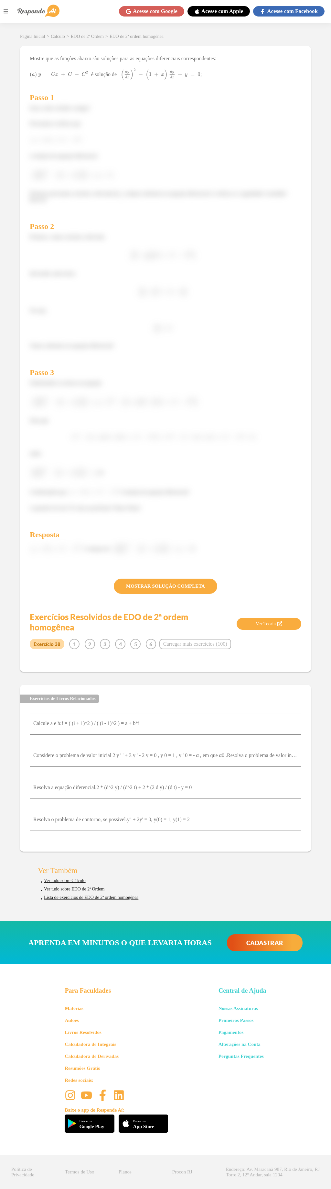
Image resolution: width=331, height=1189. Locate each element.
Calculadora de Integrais (90, 1044)
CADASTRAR (264, 942)
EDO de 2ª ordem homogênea (137, 36)
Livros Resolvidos (83, 1032)
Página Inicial (32, 36)
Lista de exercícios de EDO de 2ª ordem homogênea (91, 897)
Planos (125, 1171)
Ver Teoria (269, 623)
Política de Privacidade (22, 1172)
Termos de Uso (79, 1171)
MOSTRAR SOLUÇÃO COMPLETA (165, 586)
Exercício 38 (47, 644)
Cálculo (58, 36)
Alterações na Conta (240, 1044)
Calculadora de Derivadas (92, 1056)
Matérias (74, 1008)
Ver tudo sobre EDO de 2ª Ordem (74, 889)
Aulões (72, 1020)
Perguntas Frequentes (241, 1056)
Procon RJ (182, 1171)
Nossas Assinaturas (238, 1008)
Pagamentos (231, 1032)
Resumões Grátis (82, 1068)
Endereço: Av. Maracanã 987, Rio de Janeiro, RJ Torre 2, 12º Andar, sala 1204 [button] (273, 1172)
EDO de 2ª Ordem (87, 36)
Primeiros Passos (236, 1020)
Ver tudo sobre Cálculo (65, 880)
